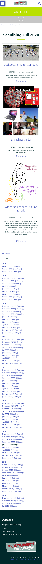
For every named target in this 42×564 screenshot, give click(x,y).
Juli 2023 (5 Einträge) (10, 350)
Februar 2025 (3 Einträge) (12, 297)
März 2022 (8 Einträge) (10, 391)
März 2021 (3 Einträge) (10, 425)
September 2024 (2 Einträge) (13, 314)
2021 (4, 401)
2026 (4, 263)
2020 (4, 431)
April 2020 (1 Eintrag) (10, 450)
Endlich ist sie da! (21, 139)
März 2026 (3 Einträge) (10, 266)
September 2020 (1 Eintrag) (12, 442)
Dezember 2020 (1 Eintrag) (12, 434)
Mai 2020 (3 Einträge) (10, 447)
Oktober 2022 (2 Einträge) (12, 375)
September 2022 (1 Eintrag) (12, 378)
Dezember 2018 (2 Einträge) (13, 498)
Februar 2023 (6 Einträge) (12, 363)
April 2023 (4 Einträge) (10, 358)
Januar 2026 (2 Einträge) (11, 271)
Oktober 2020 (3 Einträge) (12, 439)
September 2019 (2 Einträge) (13, 473)
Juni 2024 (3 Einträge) (10, 319)
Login (38, 559)
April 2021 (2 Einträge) (10, 422)
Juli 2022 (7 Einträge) (10, 381)
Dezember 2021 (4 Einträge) (13, 403)
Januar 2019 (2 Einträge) (11, 491)
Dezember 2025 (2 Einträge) (13, 278)
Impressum (14, 559)
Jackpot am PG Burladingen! (21, 64)
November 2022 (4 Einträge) (13, 373)
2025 (4, 275)
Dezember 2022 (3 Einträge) (13, 370)
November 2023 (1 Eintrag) (12, 342)
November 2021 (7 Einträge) (13, 406)
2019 (4, 462)
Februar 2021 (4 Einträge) (12, 427)
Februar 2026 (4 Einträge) (12, 269)
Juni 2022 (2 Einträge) (10, 383)
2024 (4, 303)
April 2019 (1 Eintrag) (10, 483)
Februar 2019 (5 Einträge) (12, 489)
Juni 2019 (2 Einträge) (10, 478)
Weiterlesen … (21, 81)
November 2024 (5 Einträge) (13, 309)
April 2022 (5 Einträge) (10, 389)
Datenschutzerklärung (27, 559)
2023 (4, 337)
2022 (4, 367)
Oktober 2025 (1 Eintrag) (11, 283)
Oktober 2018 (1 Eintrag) (11, 503)
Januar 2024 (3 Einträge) (11, 333)
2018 (4, 495)
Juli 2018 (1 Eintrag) (9, 506)
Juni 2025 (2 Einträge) (10, 289)
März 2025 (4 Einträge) (10, 294)
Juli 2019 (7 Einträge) (10, 475)
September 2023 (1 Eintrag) (12, 347)
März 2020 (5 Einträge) (10, 453)
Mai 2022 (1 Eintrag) (10, 386)
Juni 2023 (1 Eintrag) (10, 353)
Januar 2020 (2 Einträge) (11, 458)
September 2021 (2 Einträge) (13, 411)
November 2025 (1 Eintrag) (12, 281)
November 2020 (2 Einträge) (13, 437)
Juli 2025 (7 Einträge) (10, 286)
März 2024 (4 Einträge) (10, 327)
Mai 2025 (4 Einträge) (10, 291)
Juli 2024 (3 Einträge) (10, 317)
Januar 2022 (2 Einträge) (11, 397)
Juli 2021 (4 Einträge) (10, 414)
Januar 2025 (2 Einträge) (11, 299)
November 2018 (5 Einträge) (13, 500)
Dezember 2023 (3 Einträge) (13, 339)
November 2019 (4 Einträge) (13, 467)
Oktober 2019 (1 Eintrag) (11, 470)
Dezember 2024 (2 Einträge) (13, 306)
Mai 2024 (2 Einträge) (10, 322)
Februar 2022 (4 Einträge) (12, 394)
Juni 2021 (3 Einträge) (10, 417)
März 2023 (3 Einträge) (10, 361)
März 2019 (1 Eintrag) (10, 486)
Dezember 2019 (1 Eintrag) (12, 465)
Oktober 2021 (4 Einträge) (12, 409)
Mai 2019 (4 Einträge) (10, 481)
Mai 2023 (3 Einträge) (10, 355)
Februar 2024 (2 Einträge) (12, 330)
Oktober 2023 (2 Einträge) (12, 345)
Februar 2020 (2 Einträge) (12, 455)
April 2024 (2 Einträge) (10, 325)
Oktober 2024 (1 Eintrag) (11, 311)
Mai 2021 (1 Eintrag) (10, 419)
